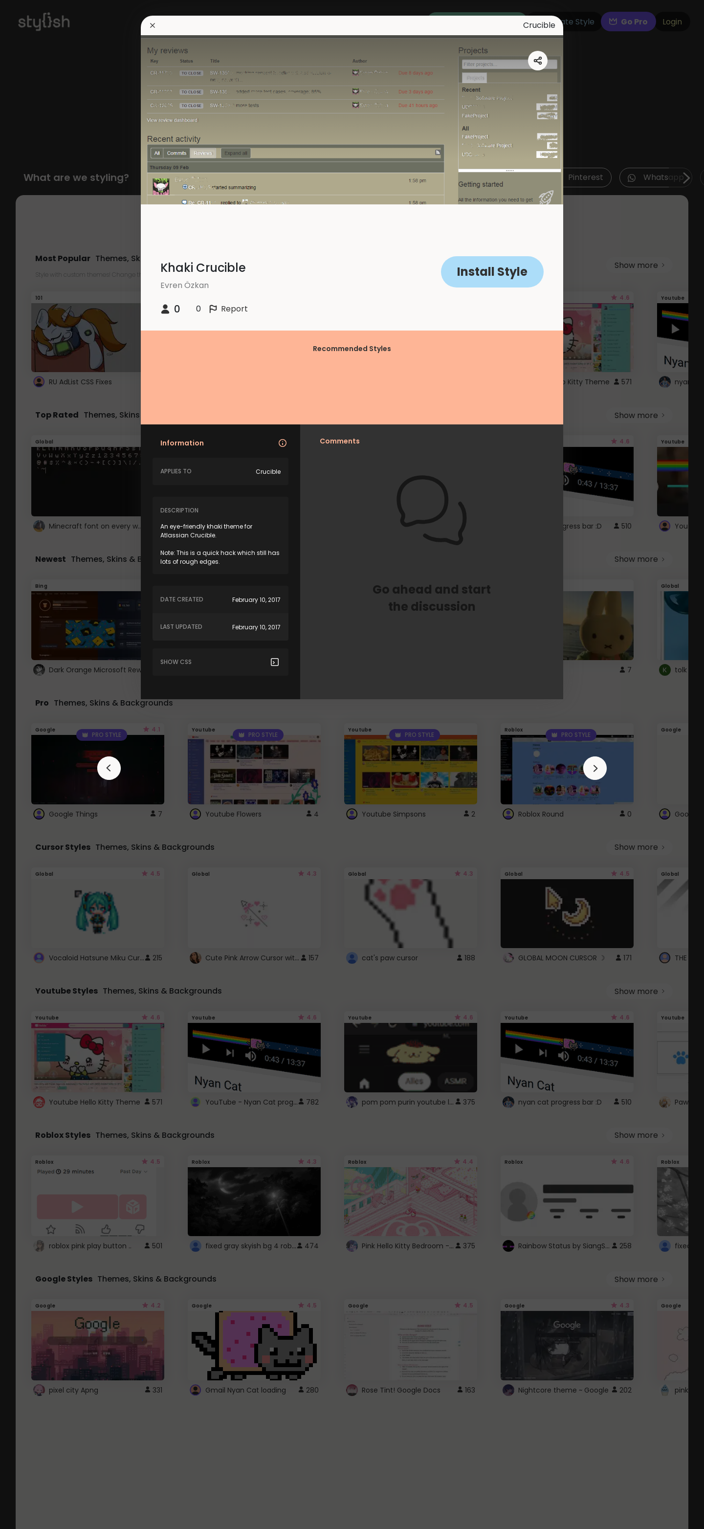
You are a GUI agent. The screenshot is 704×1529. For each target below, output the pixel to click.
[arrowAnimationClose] (109, 768)
